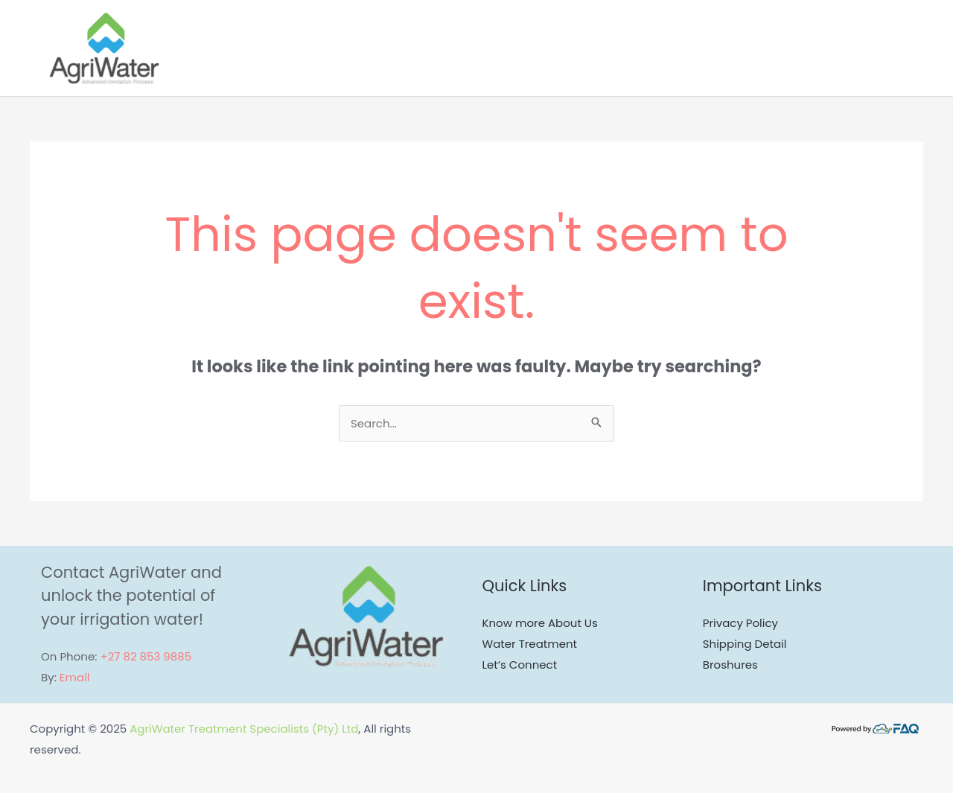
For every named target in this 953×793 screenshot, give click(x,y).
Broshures (730, 664)
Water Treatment (530, 644)
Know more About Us (540, 623)
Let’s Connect (520, 664)
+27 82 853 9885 (145, 656)
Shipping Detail (745, 644)
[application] (821, 48)
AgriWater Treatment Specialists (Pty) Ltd (244, 728)
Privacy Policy (740, 623)
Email (75, 677)
